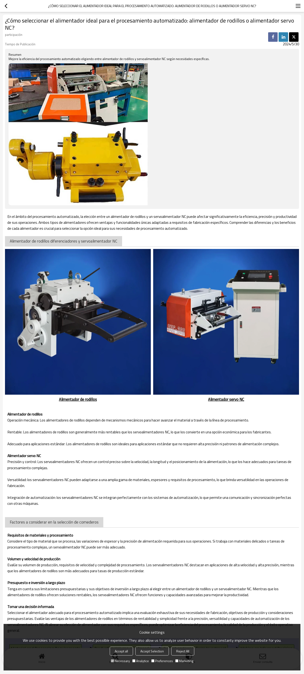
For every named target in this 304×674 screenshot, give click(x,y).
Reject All (182, 651)
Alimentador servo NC (226, 399)
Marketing (184, 660)
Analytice (140, 660)
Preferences (162, 660)
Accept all (121, 651)
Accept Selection (152, 651)
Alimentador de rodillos (78, 399)
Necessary (120, 660)
